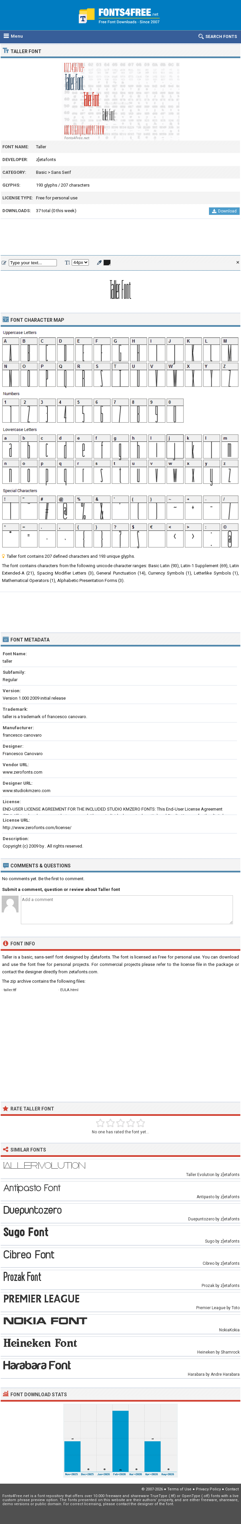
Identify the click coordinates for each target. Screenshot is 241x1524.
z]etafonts (46, 159)
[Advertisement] (120, 237)
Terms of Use (179, 1489)
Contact (232, 1489)
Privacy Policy (208, 1489)
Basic (41, 172)
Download (224, 211)
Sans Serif (61, 172)
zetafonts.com (83, 971)
